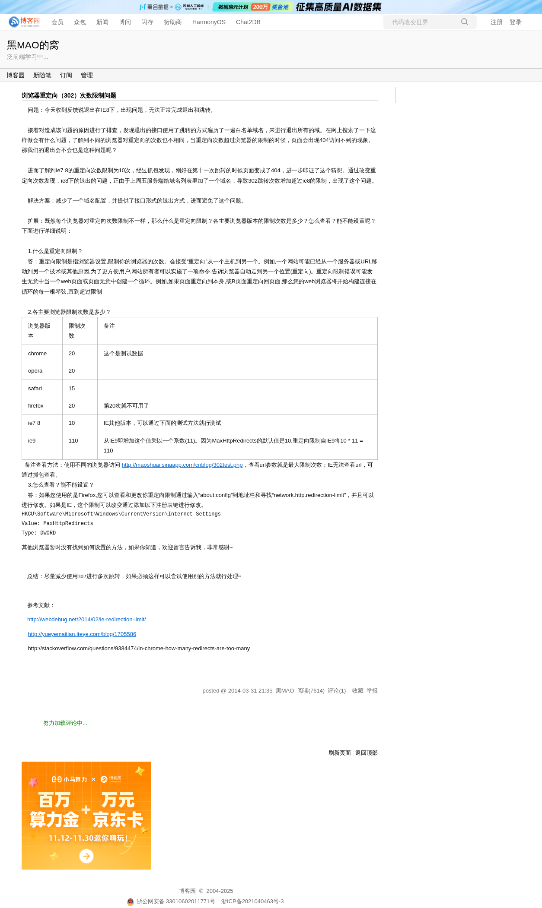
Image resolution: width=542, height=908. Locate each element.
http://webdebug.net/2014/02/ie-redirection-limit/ (86, 619)
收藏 (357, 690)
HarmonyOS (209, 22)
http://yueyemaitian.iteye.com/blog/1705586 (82, 634)
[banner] (21, 22)
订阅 (66, 75)
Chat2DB (248, 22)
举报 (372, 690)
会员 (57, 22)
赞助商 (173, 22)
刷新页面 (339, 753)
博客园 (15, 75)
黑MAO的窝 (33, 45)
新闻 (102, 22)
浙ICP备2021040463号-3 (252, 901)
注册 (497, 22)
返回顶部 (366, 753)
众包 (80, 22)
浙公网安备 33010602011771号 (171, 901)
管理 (87, 75)
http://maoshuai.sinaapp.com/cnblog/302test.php (182, 465)
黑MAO (285, 690)
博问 (125, 22)
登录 (516, 22)
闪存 (147, 22)
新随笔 (42, 75)
